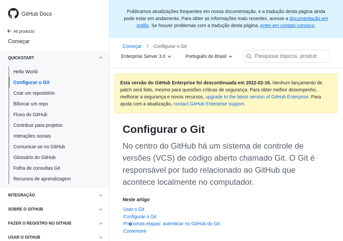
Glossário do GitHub (34, 157)
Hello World (25, 71)
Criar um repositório (34, 93)
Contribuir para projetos (37, 125)
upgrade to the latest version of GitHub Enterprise (256, 96)
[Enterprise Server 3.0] (147, 56)
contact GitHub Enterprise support (209, 103)
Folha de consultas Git (36, 168)
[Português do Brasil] (209, 56)
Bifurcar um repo (30, 103)
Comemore (134, 231)
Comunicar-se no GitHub (39, 146)
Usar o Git (133, 209)
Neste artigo (136, 199)
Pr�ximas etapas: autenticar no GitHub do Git (171, 223)
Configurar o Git (31, 82)
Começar (19, 41)
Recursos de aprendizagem (42, 178)
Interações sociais (32, 136)
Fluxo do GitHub (30, 114)
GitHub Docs (36, 14)
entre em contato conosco (287, 25)
